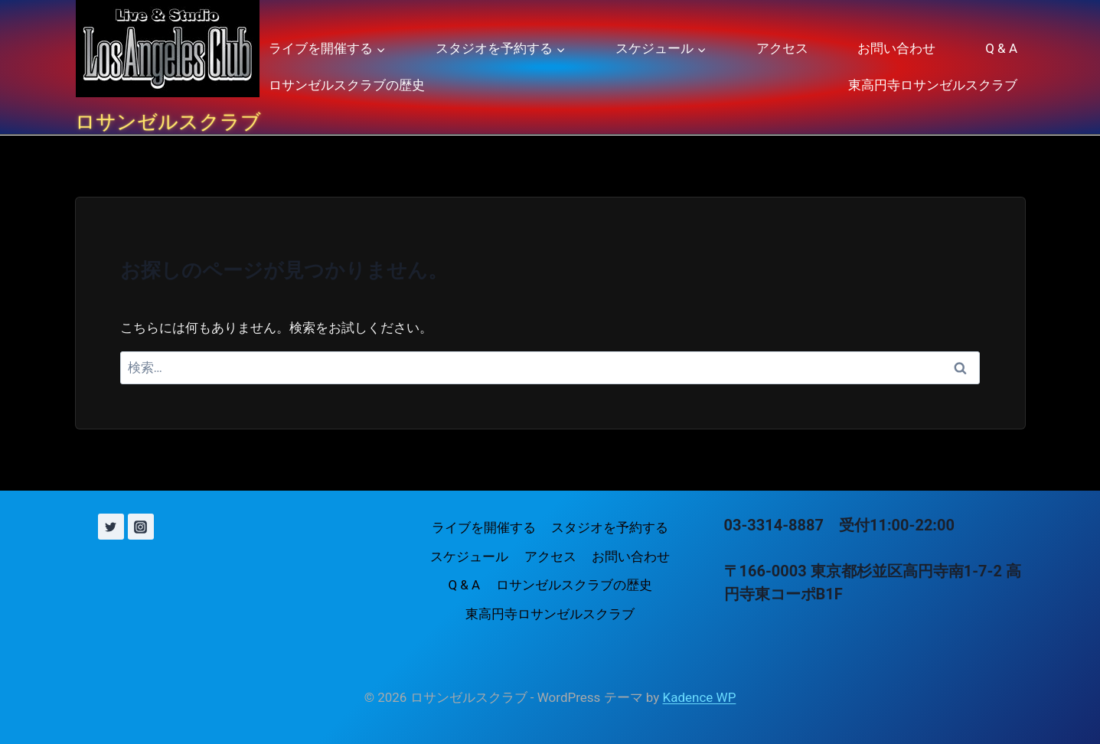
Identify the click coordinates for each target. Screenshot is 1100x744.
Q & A (1001, 48)
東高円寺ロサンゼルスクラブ (932, 85)
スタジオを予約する (609, 527)
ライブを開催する (484, 527)
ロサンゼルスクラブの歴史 (347, 85)
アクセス (782, 48)
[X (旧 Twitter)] (111, 527)
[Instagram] (141, 527)
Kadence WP (699, 697)
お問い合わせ (896, 48)
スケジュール (469, 556)
